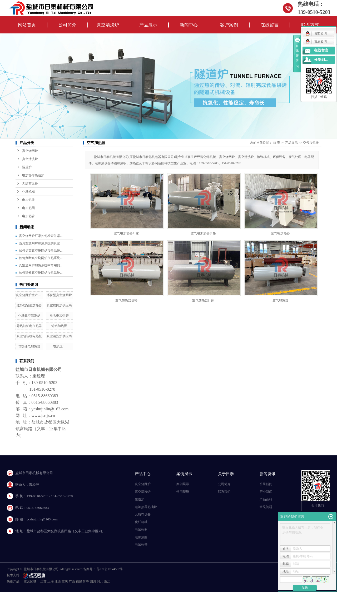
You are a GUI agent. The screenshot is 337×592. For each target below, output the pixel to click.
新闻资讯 (267, 473)
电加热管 (28, 216)
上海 (50, 581)
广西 (72, 581)
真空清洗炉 (108, 24)
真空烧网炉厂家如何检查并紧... (40, 236)
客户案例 (229, 24)
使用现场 (182, 491)
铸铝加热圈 (59, 326)
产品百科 (266, 499)
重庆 (65, 581)
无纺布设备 (30, 183)
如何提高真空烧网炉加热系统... (40, 250)
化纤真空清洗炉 (29, 315)
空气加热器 (311, 143)
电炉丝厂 (59, 346)
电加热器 (28, 200)
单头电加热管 (59, 315)
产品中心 (143, 473)
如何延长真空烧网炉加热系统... (40, 273)
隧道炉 (27, 167)
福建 (79, 581)
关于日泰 (226, 473)
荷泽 (86, 581)
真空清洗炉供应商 (59, 336)
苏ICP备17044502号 (110, 569)
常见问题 (266, 507)
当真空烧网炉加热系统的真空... (40, 243)
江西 (58, 581)
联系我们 (224, 491)
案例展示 (184, 473)
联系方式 (310, 24)
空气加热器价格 (126, 300)
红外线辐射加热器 (29, 305)
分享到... (321, 60)
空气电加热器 (280, 233)
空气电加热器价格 (203, 233)
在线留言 (270, 24)
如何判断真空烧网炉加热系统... (40, 258)
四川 (93, 581)
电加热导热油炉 (33, 175)
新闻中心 (189, 24)
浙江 (107, 581)
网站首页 (27, 24)
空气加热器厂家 (203, 300)
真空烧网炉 (30, 151)
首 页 (276, 143)
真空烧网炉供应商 (59, 305)
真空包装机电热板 (29, 336)
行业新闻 (266, 491)
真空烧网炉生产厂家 (30, 295)
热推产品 (13, 581)
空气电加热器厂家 (126, 233)
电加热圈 (28, 208)
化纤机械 (28, 191)
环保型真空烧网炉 (59, 295)
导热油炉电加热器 (29, 326)
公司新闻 (266, 484)
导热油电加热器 (29, 346)
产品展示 (148, 24)
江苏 (43, 581)
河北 (100, 581)
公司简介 (67, 24)
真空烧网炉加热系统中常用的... (40, 265)
